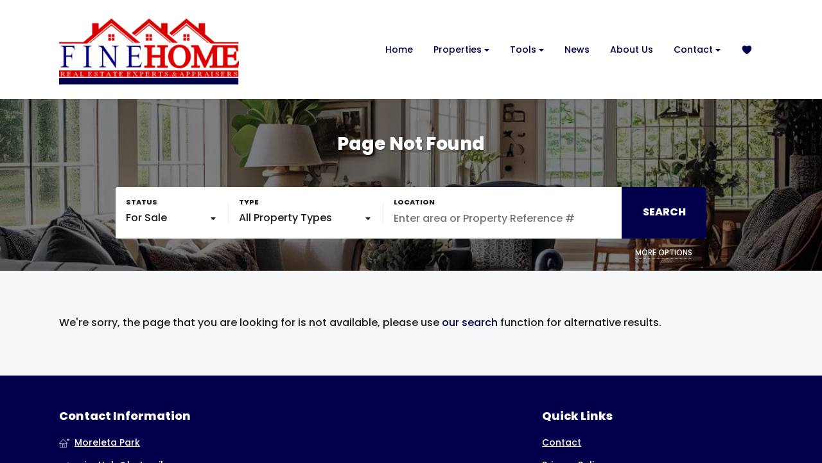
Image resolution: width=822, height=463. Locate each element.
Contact (697, 49)
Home (399, 49)
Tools (527, 49)
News (577, 49)
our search (470, 323)
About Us (631, 49)
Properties (461, 49)
